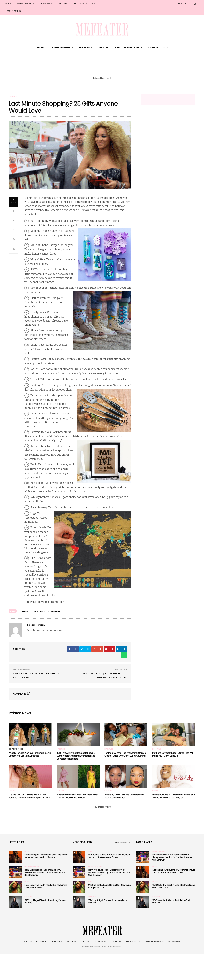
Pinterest (71, 941)
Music (8, 3)
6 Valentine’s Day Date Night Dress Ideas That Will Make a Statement (77, 796)
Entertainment (25, 3)
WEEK (116, 842)
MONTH (123, 842)
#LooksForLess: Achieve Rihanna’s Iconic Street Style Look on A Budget (30, 754)
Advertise (115, 941)
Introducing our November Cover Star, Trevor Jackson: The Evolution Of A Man (45, 856)
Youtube (84, 941)
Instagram (56, 941)
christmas (26, 611)
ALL (130, 842)
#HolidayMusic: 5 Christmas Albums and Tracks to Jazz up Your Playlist (173, 796)
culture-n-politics (84, 3)
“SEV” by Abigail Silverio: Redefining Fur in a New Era (44, 901)
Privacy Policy (133, 941)
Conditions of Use (154, 941)
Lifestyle (62, 3)
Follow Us (180, 3)
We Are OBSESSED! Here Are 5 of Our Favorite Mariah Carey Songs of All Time (29, 796)
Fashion (46, 3)
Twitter (28, 941)
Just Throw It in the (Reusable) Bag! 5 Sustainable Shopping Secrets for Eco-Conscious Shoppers (76, 755)
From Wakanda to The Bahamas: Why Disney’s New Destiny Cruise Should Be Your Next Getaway (45, 872)
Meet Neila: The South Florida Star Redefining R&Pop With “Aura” (45, 886)
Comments (22, 693)
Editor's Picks (16, 749)
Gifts (35, 611)
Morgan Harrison (36, 624)
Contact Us (14, 10)
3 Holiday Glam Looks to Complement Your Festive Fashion (124, 796)
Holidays (44, 611)
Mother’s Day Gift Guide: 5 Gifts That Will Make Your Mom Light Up (172, 754)
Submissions (174, 941)
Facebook (41, 941)
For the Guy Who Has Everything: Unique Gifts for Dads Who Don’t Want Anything (125, 754)
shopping (55, 611)
